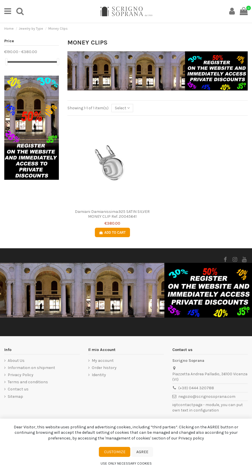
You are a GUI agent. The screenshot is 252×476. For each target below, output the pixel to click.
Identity (99, 374)
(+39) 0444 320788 (196, 388)
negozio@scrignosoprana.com (206, 396)
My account (103, 360)
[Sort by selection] (122, 108)
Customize (114, 451)
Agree (142, 451)
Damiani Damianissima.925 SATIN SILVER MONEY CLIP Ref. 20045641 (112, 214)
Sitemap (15, 396)
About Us (16, 360)
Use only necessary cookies (126, 463)
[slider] (6, 61)
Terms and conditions (28, 382)
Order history (104, 367)
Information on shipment (31, 367)
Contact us (18, 389)
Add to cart (112, 233)
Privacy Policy (20, 374)
